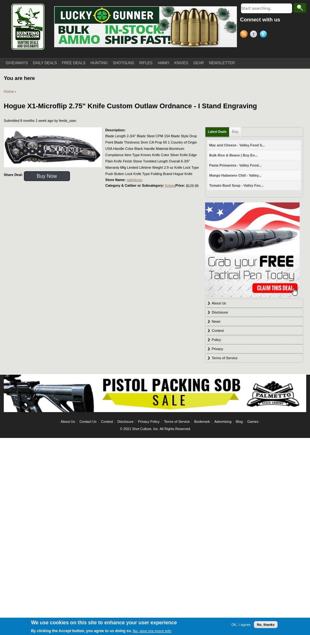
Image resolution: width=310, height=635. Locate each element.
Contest (218, 330)
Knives (170, 185)
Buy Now (47, 176)
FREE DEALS (74, 63)
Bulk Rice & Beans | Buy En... (233, 155)
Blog (235, 131)
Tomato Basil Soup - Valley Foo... (236, 185)
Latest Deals (217, 131)
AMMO (163, 63)
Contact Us (87, 421)
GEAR (198, 63)
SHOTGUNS (123, 63)
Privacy (217, 349)
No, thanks (265, 627)
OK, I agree (240, 627)
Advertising (222, 421)
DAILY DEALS (45, 63)
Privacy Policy (148, 421)
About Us (219, 303)
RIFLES (145, 63)
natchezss (134, 180)
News (216, 321)
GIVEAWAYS (17, 63)
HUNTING (99, 63)
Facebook (255, 35)
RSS (245, 35)
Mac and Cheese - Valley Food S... (237, 145)
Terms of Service (225, 358)
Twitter (264, 35)
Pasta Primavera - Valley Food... (235, 165)
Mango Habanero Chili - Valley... (235, 175)
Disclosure (220, 312)
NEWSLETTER (222, 63)
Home (9, 91)
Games (252, 421)
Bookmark (202, 421)
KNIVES (181, 63)
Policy (216, 340)
